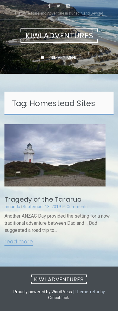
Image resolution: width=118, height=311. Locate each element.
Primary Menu (62, 57)
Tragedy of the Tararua (43, 199)
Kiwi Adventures (59, 36)
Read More (18, 242)
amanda (12, 206)
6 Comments (75, 206)
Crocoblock (58, 297)
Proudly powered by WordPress (42, 291)
